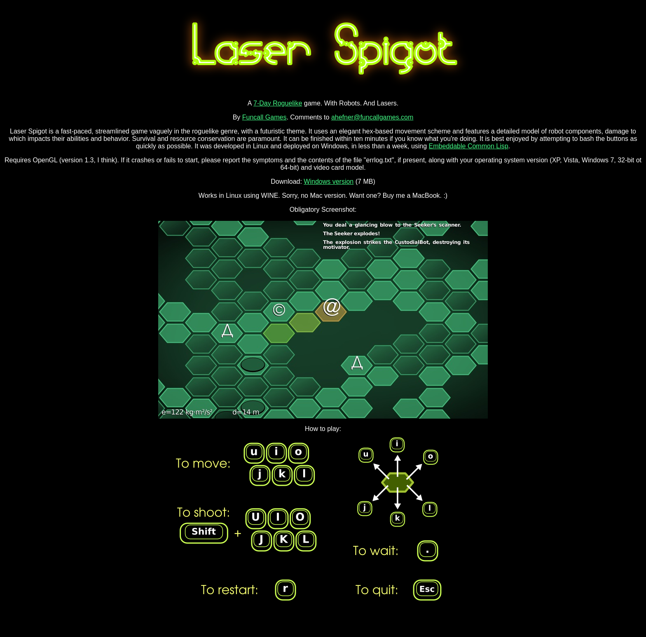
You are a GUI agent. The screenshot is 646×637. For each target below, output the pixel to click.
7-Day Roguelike (277, 103)
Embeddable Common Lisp (468, 146)
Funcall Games (264, 117)
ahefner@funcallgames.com (372, 117)
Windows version (328, 181)
